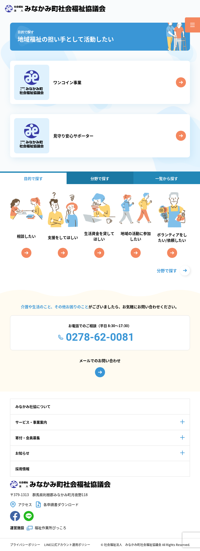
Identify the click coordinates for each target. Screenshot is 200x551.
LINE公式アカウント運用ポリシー (67, 544)
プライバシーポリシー (25, 544)
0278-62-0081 (100, 337)
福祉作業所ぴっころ (50, 527)
